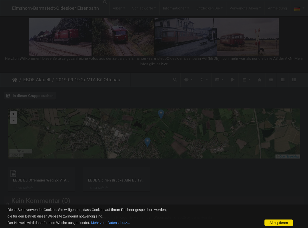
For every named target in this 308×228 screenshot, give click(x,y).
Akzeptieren (278, 223)
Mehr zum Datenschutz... (110, 223)
